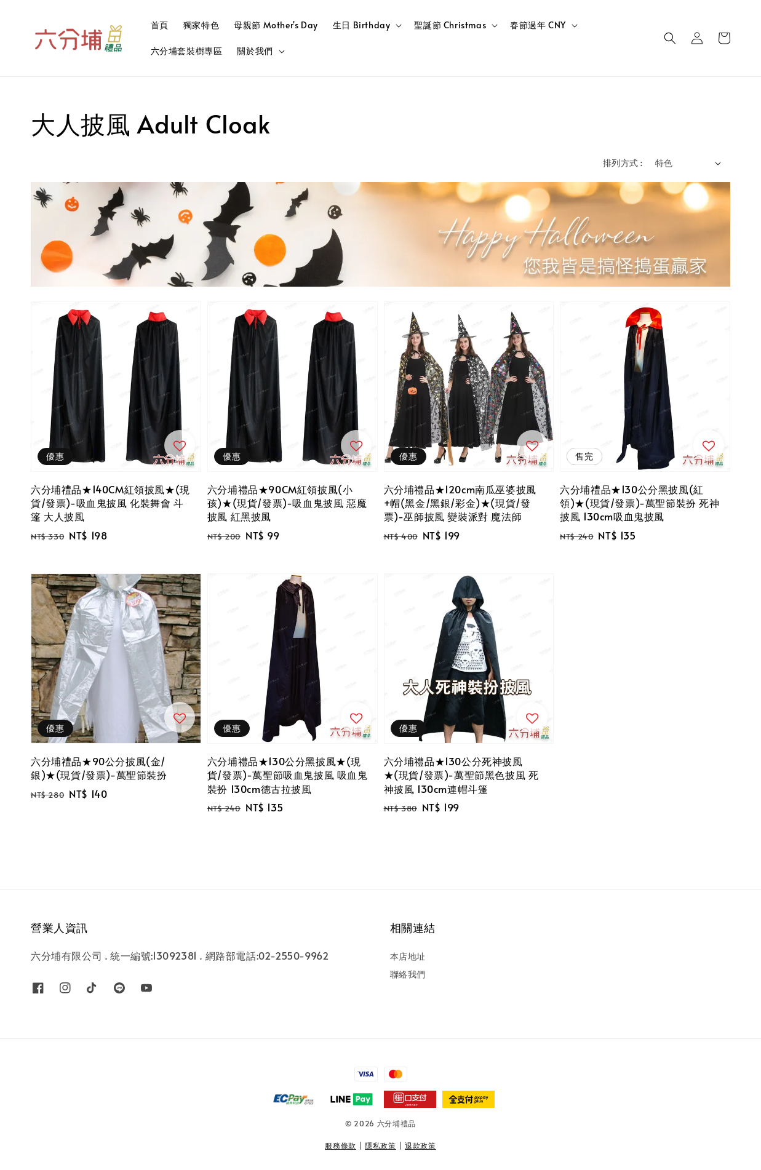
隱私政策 (380, 1145)
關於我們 (255, 51)
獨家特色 (201, 25)
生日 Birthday (362, 25)
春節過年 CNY (538, 25)
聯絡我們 (408, 974)
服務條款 (340, 1145)
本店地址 (408, 956)
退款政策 (420, 1145)
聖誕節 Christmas (450, 25)
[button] (669, 38)
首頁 (160, 25)
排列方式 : (622, 163)
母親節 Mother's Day (276, 25)
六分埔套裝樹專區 (187, 51)
